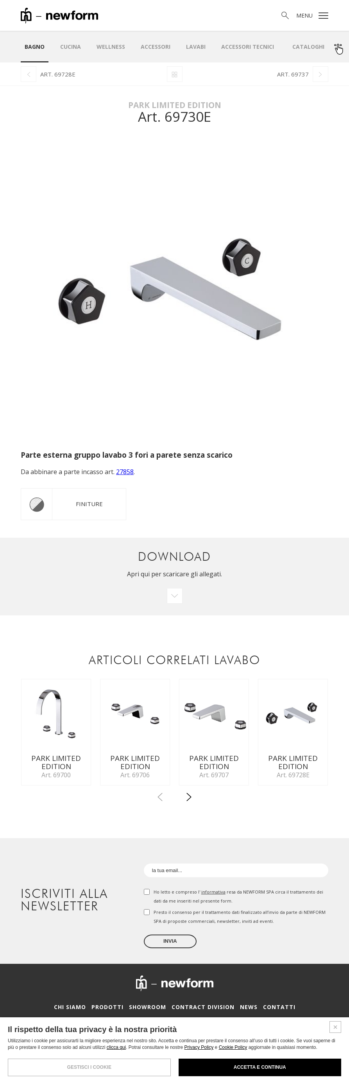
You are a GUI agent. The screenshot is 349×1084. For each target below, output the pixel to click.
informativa (213, 894)
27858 (125, 471)
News (246, 1009)
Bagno (35, 46)
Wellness (111, 46)
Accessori (155, 46)
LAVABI (196, 46)
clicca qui (116, 1047)
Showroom (150, 1009)
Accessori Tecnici (247, 46)
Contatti (275, 1009)
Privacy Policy (199, 1047)
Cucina (70, 46)
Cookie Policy (233, 1047)
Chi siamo (75, 1009)
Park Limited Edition (174, 105)
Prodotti (111, 1009)
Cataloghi (308, 46)
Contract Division (202, 1009)
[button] (189, 800)
